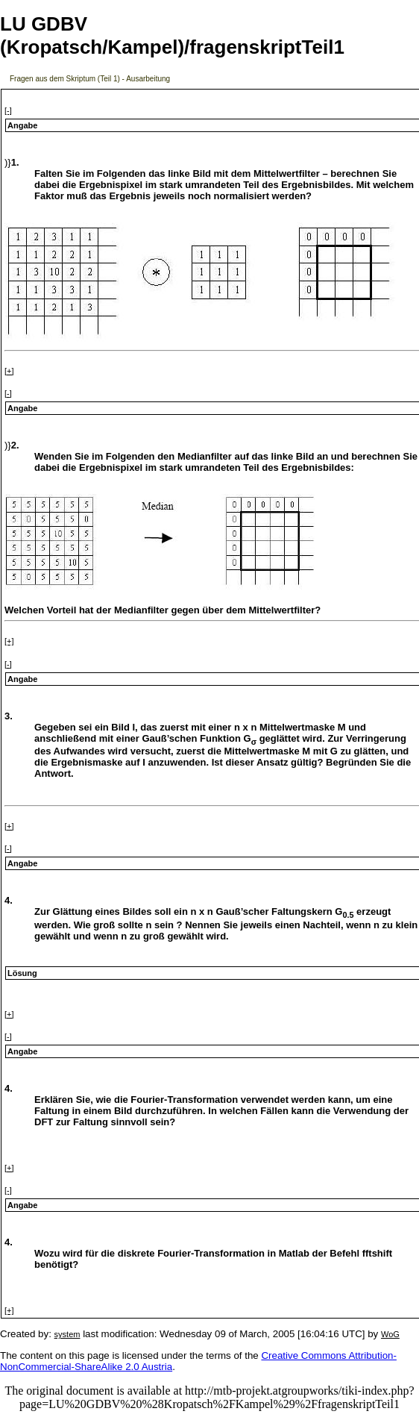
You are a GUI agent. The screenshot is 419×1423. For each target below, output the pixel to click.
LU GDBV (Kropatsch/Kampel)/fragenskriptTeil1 (172, 35)
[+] (9, 370)
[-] (8, 110)
